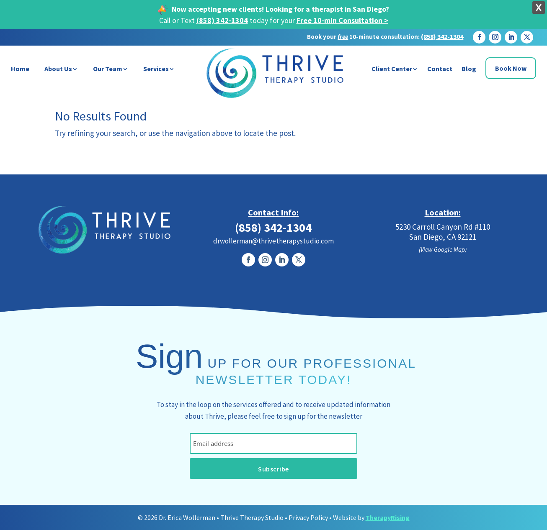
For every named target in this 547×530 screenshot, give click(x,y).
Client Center (392, 68)
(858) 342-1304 (222, 20)
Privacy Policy (308, 517)
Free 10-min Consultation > (342, 20)
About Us (58, 68)
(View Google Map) (443, 249)
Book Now (510, 68)
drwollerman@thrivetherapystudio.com (273, 241)
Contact (439, 68)
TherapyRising (388, 517)
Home (20, 68)
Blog (469, 68)
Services (156, 68)
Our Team (107, 68)
